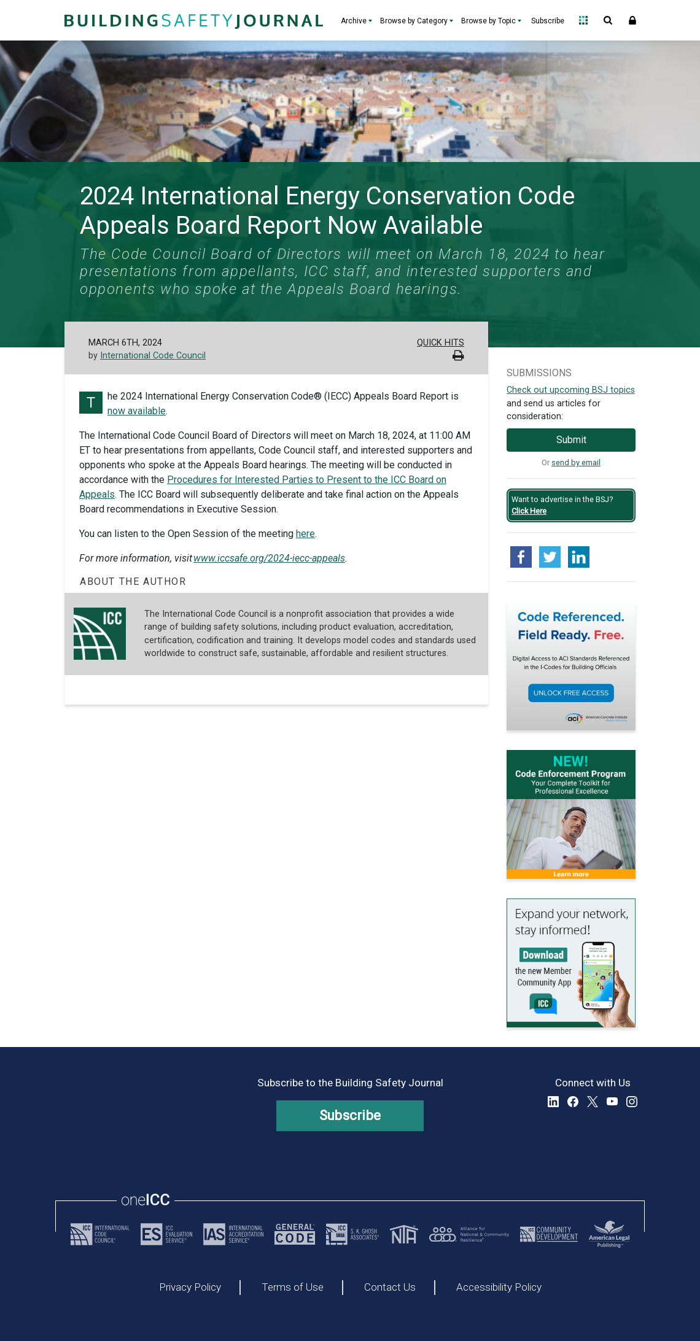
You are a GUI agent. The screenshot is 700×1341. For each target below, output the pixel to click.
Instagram (631, 1101)
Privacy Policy (190, 1287)
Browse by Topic (488, 21)
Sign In (632, 20)
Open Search (608, 20)
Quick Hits (440, 343)
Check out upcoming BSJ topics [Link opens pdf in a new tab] (571, 390)
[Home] (192, 20)
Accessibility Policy (499, 1287)
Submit (571, 440)
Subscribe (547, 21)
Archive (354, 21)
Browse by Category (414, 21)
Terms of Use (293, 1287)
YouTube (612, 1101)
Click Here (528, 511)
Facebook (573, 1101)
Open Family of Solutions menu (583, 20)
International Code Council (153, 355)
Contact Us (390, 1287)
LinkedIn (553, 1101)
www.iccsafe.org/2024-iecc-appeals (269, 558)
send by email (576, 462)
